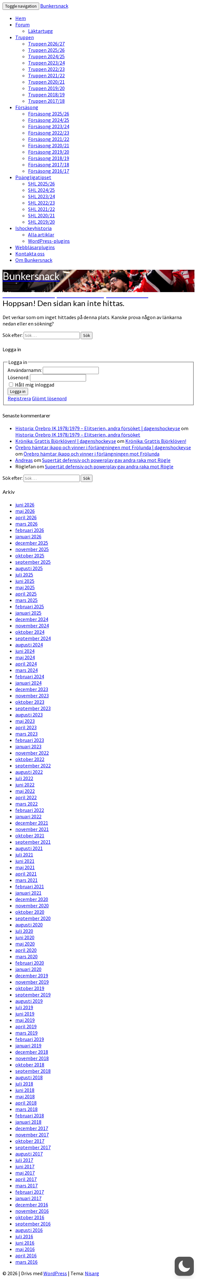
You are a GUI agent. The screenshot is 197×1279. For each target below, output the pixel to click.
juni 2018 (24, 1090)
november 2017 (32, 1134)
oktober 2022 (29, 759)
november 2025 (32, 549)
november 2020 (32, 905)
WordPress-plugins (49, 241)
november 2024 (32, 625)
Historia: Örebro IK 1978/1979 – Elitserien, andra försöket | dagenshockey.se (97, 428)
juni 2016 (24, 1243)
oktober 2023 (29, 702)
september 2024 (33, 638)
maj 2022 (25, 791)
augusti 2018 (29, 1077)
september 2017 (33, 1147)
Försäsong (26, 107)
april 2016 (26, 1255)
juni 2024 (24, 651)
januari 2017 (28, 1198)
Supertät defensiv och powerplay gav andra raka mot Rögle (106, 460)
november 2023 (32, 695)
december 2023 (31, 689)
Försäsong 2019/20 (48, 152)
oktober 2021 (29, 835)
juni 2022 (24, 784)
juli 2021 (24, 854)
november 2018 (32, 1058)
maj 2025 (25, 587)
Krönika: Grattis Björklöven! (155, 441)
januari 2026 (28, 536)
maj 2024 (25, 657)
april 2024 (26, 663)
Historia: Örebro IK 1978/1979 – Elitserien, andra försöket (77, 434)
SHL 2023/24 (41, 196)
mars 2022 (26, 803)
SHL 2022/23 (41, 202)
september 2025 (33, 562)
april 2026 (26, 517)
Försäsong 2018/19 (48, 158)
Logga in (18, 391)
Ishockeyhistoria (33, 228)
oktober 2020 (29, 912)
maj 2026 (25, 511)
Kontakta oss (30, 253)
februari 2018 (29, 1115)
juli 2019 (24, 1007)
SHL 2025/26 (41, 183)
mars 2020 (26, 956)
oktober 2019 (29, 988)
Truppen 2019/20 (46, 88)
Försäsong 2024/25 (48, 120)
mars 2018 (26, 1109)
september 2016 (33, 1223)
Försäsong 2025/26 (48, 113)
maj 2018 (25, 1096)
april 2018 (26, 1103)
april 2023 (26, 727)
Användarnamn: (25, 370)
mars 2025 (26, 600)
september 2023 (33, 708)
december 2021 (31, 823)
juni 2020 (24, 937)
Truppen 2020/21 (46, 82)
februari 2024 (29, 676)
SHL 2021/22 (41, 209)
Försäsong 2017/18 (48, 164)
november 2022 (32, 753)
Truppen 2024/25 (46, 56)
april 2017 (26, 1179)
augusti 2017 (29, 1153)
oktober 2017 (29, 1141)
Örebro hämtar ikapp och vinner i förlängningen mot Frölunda (91, 454)
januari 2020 (28, 969)
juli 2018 (24, 1083)
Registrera (19, 398)
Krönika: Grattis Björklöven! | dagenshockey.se (65, 441)
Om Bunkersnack (33, 260)
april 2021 (26, 873)
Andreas (24, 460)
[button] (184, 1266)
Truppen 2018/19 (46, 94)
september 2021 (33, 842)
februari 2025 (29, 606)
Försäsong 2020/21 (48, 145)
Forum (22, 24)
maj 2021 (25, 867)
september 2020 (33, 918)
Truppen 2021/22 (46, 75)
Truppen (24, 37)
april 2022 (26, 797)
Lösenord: (19, 377)
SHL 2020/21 (41, 215)
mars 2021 (26, 880)
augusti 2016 (29, 1230)
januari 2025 (28, 613)
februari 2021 (29, 886)
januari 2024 (28, 683)
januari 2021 (28, 893)
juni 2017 (24, 1166)
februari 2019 (29, 1039)
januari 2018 (28, 1122)
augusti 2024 (29, 644)
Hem (20, 18)
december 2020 (31, 899)
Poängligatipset (33, 177)
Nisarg (92, 1273)
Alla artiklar (41, 234)
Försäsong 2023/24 (48, 126)
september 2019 (33, 994)
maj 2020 (25, 943)
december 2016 (31, 1204)
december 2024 (31, 619)
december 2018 (31, 1052)
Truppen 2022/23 (46, 69)
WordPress (55, 1273)
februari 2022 (29, 810)
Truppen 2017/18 (46, 101)
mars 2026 (26, 524)
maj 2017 (25, 1173)
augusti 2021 (29, 848)
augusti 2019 (29, 1001)
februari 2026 (29, 530)
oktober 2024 (29, 632)
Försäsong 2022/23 (48, 132)
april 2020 (26, 950)
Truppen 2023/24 (46, 62)
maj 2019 (25, 1020)
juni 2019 (24, 1013)
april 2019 (26, 1026)
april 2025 (26, 594)
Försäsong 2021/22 (48, 139)
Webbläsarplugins (35, 247)
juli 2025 (24, 574)
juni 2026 (24, 504)
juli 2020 (24, 931)
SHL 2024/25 (41, 190)
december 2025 (31, 543)
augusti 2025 (29, 568)
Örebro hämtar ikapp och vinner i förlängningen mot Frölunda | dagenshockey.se (103, 447)
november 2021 (32, 829)
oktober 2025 (29, 555)
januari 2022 (28, 816)
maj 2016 (25, 1249)
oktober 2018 (29, 1064)
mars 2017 (26, 1185)
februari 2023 (29, 740)
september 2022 (33, 765)
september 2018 (33, 1071)
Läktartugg (40, 31)
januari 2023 (28, 746)
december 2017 (31, 1128)
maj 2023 (25, 721)
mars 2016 (26, 1262)
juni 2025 (24, 581)
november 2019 (32, 982)
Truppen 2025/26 (46, 50)
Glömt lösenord (49, 398)
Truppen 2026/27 (46, 43)
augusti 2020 (29, 924)
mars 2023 (26, 733)
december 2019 (31, 975)
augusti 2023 (29, 714)
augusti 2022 (29, 772)
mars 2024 (26, 670)
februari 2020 (29, 963)
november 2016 (32, 1211)
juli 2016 (24, 1236)
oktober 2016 (29, 1217)
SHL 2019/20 (41, 222)
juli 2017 (24, 1160)
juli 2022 (24, 778)
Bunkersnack (54, 6)
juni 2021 (24, 861)
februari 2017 (29, 1192)
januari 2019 (28, 1045)
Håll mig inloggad (34, 384)
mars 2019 (26, 1033)
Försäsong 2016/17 (48, 171)
